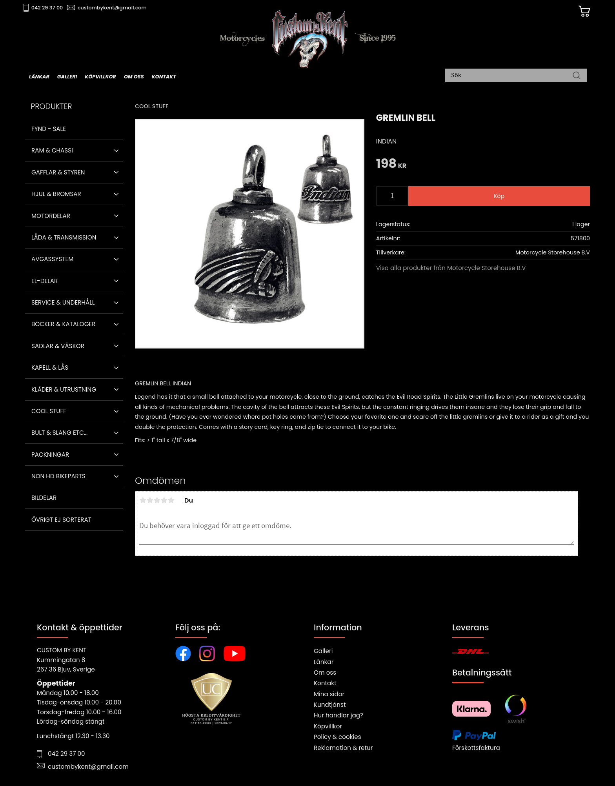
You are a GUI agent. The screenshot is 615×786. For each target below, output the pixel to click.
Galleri (323, 651)
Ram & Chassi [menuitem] (52, 150)
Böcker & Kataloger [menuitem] (63, 324)
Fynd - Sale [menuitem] (48, 129)
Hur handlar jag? (338, 715)
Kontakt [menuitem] (164, 77)
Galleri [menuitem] (67, 77)
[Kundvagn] (574, 12)
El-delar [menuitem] (44, 281)
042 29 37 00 (55, 8)
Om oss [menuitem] (134, 77)
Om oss (325, 672)
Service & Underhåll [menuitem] (63, 302)
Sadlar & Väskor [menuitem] (57, 346)
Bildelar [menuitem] (43, 498)
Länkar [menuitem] (39, 77)
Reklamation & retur (343, 748)
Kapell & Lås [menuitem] (49, 367)
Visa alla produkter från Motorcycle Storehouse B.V (451, 268)
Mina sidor (329, 694)
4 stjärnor (163, 500)
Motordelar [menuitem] (50, 216)
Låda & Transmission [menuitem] (63, 237)
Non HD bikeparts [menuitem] (58, 476)
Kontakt (325, 683)
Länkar (323, 662)
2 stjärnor (149, 500)
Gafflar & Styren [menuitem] (58, 172)
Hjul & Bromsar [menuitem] (56, 194)
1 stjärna (142, 500)
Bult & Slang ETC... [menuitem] (59, 432)
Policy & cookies (337, 737)
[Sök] (576, 76)
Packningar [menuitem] (50, 454)
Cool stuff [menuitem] (48, 411)
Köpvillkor (328, 726)
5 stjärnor (171, 500)
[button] (116, 150)
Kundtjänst (330, 705)
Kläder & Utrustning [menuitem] (63, 389)
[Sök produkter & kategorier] (512, 76)
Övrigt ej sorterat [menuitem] (61, 520)
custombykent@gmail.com (120, 8)
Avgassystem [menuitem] (52, 259)
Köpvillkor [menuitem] (100, 77)
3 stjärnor (156, 500)
